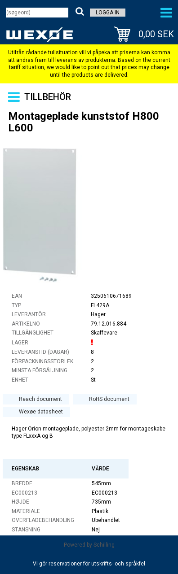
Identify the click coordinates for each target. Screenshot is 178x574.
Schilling (104, 545)
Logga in (108, 12)
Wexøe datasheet (41, 412)
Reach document (40, 399)
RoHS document (109, 399)
